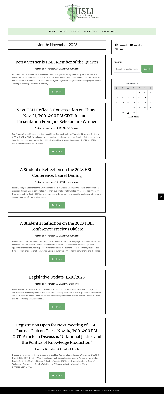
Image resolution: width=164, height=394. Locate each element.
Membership (90, 31)
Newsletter (108, 31)
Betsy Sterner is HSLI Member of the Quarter (57, 62)
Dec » (136, 116)
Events (75, 31)
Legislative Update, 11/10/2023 (57, 277)
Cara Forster (73, 283)
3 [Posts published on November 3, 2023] (139, 92)
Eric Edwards (73, 68)
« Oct (131, 116)
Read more (57, 92)
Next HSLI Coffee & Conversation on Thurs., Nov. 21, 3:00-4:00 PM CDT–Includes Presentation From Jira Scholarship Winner (57, 116)
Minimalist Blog (97, 390)
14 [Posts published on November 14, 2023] (122, 102)
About (63, 31)
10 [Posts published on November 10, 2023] (139, 97)
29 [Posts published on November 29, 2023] (128, 112)
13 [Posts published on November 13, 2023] (117, 102)
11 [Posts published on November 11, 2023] (145, 97)
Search (118, 62)
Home (52, 31)
